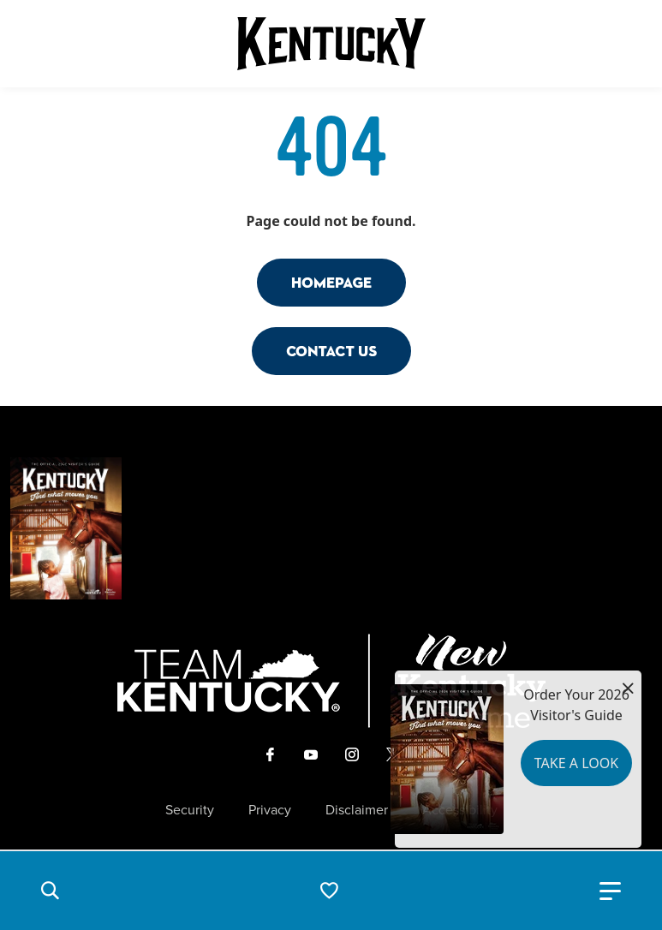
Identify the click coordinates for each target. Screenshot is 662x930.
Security (189, 810)
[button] (49, 890)
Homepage (331, 282)
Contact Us (331, 351)
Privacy (269, 810)
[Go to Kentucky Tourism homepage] (331, 43)
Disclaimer (356, 810)
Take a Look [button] (576, 763)
